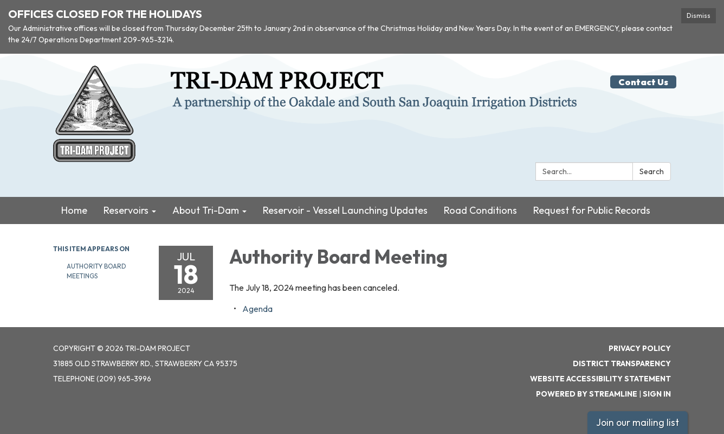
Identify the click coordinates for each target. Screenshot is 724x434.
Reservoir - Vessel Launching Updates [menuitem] (345, 210)
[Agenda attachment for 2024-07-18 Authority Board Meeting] (257, 308)
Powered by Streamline (586, 394)
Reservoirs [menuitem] (126, 210)
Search (651, 171)
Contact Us (643, 81)
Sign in (657, 394)
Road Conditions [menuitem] (480, 210)
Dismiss (698, 15)
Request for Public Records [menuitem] (591, 210)
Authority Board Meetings (96, 271)
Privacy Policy (640, 348)
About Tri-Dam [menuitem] (205, 210)
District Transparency (622, 363)
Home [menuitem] (74, 210)
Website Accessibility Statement (600, 379)
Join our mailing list (637, 422)
